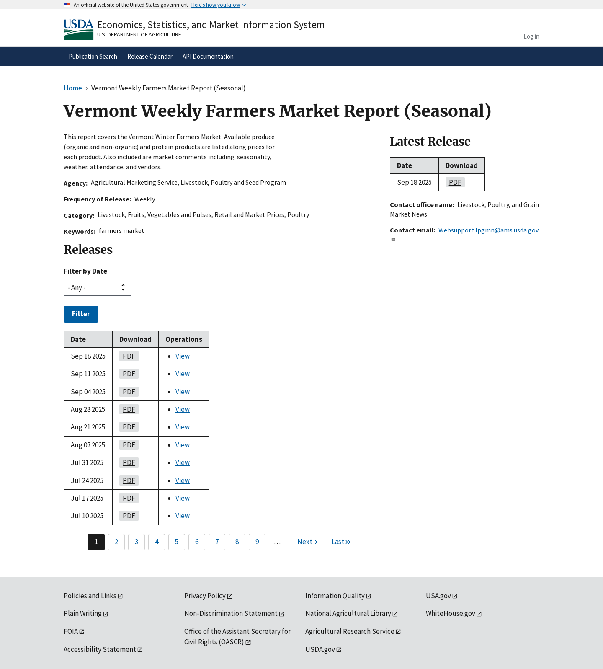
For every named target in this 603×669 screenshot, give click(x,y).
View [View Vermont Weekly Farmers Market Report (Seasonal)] (182, 356)
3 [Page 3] (136, 541)
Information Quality (335, 595)
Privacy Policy (205, 595)
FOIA (71, 631)
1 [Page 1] (96, 541)
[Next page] (308, 542)
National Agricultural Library (348, 613)
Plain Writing (83, 613)
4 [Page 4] (156, 541)
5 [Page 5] (176, 541)
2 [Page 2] (116, 541)
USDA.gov (320, 649)
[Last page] (342, 542)
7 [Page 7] (217, 541)
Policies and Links (90, 595)
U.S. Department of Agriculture (139, 34)
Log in (531, 36)
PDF (127, 356)
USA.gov (438, 595)
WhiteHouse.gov (450, 613)
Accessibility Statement (100, 649)
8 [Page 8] (237, 541)
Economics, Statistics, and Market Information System (211, 24)
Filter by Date (85, 271)
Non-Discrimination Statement (231, 613)
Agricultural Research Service (349, 631)
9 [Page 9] (257, 541)
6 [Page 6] (196, 541)
